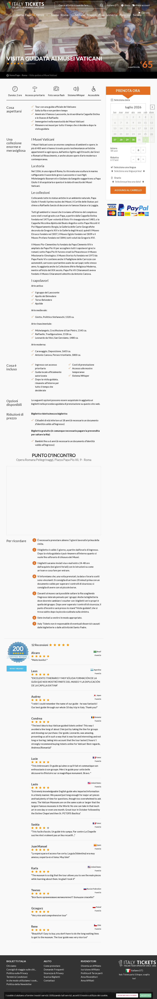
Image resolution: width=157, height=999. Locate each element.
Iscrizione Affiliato (90, 969)
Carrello (144, 12)
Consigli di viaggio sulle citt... (21, 969)
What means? (16, 668)
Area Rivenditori (89, 976)
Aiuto (125, 5)
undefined (152, 107)
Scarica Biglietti (52, 976)
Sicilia (137, 15)
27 (114, 139)
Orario (115, 178)
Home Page (24, 15)
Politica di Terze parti (92, 973)
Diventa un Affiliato (91, 965)
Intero (128, 150)
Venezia (111, 15)
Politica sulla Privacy (17, 973)
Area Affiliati (87, 980)
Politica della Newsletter (19, 984)
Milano (80, 15)
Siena (55, 15)
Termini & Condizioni (16, 976)
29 (127, 139)
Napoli (91, 15)
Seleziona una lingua (123, 167)
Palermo (125, 15)
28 (121, 139)
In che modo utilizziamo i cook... (22, 980)
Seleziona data (120, 100)
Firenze (41, 15)
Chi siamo (11, 965)
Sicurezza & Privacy (54, 973)
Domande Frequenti (54, 969)
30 (133, 139)
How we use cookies (127, 995)
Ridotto (128, 159)
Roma (67, 15)
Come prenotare (52, 965)
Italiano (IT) (113, 5)
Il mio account (141, 5)
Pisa (101, 15)
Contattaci (49, 980)
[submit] (128, 190)
